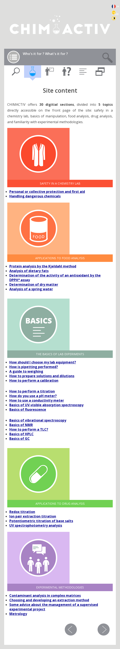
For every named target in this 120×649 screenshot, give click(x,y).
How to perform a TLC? (28, 429)
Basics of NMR (21, 425)
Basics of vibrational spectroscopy (37, 420)
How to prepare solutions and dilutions (41, 376)
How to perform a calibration (33, 380)
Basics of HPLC (21, 434)
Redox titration (22, 511)
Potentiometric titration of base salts (41, 521)
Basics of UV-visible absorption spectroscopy (46, 405)
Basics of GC (19, 438)
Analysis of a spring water (31, 289)
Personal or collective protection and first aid (47, 191)
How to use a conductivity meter (36, 400)
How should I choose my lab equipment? (42, 362)
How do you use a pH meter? (33, 396)
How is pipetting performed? (33, 367)
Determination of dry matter (33, 284)
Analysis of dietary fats (29, 271)
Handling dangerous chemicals (35, 196)
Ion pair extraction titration (32, 516)
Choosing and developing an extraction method (49, 600)
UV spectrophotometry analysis (35, 525)
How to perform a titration (32, 391)
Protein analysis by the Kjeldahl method (42, 266)
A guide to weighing (26, 371)
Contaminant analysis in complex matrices (45, 595)
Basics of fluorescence (27, 409)
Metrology (18, 613)
